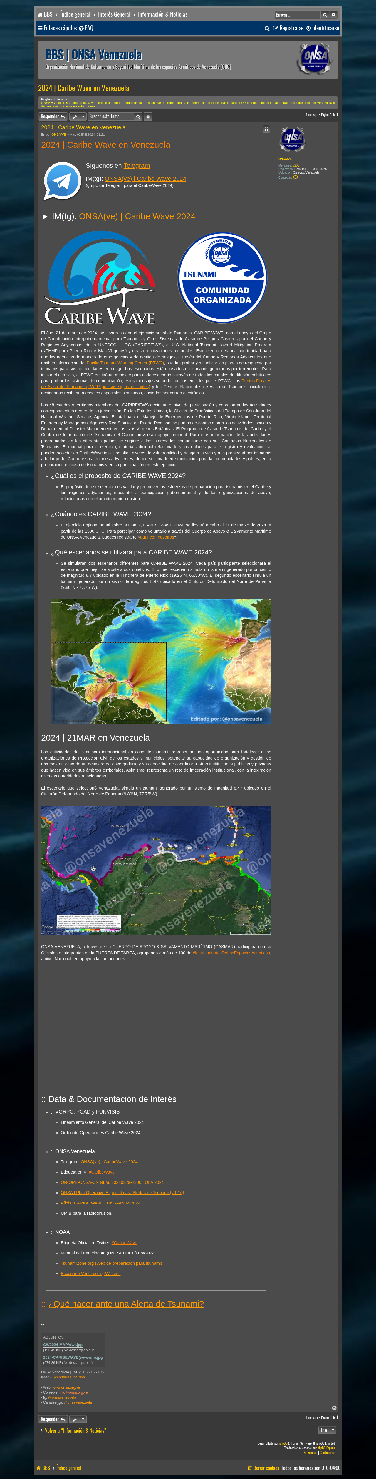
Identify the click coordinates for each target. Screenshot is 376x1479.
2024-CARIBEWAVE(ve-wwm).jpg (73, 1357)
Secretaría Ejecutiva (69, 1377)
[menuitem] (85, 28)
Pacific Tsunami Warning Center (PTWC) (125, 362)
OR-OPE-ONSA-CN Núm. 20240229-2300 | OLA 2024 (112, 1182)
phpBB (283, 1443)
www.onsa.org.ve (66, 1387)
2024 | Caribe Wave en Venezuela (83, 88)
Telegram (137, 165)
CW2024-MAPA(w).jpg (63, 1344)
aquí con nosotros (157, 537)
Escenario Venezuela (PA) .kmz (90, 1273)
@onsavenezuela (62, 1397)
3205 (296, 165)
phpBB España (326, 1448)
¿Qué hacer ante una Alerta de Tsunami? (126, 1304)
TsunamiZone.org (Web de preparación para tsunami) (111, 1263)
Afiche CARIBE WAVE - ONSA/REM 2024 (100, 1203)
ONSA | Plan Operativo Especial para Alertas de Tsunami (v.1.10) (122, 1192)
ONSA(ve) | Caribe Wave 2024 (145, 178)
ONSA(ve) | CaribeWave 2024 (109, 1161)
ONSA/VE (285, 159)
